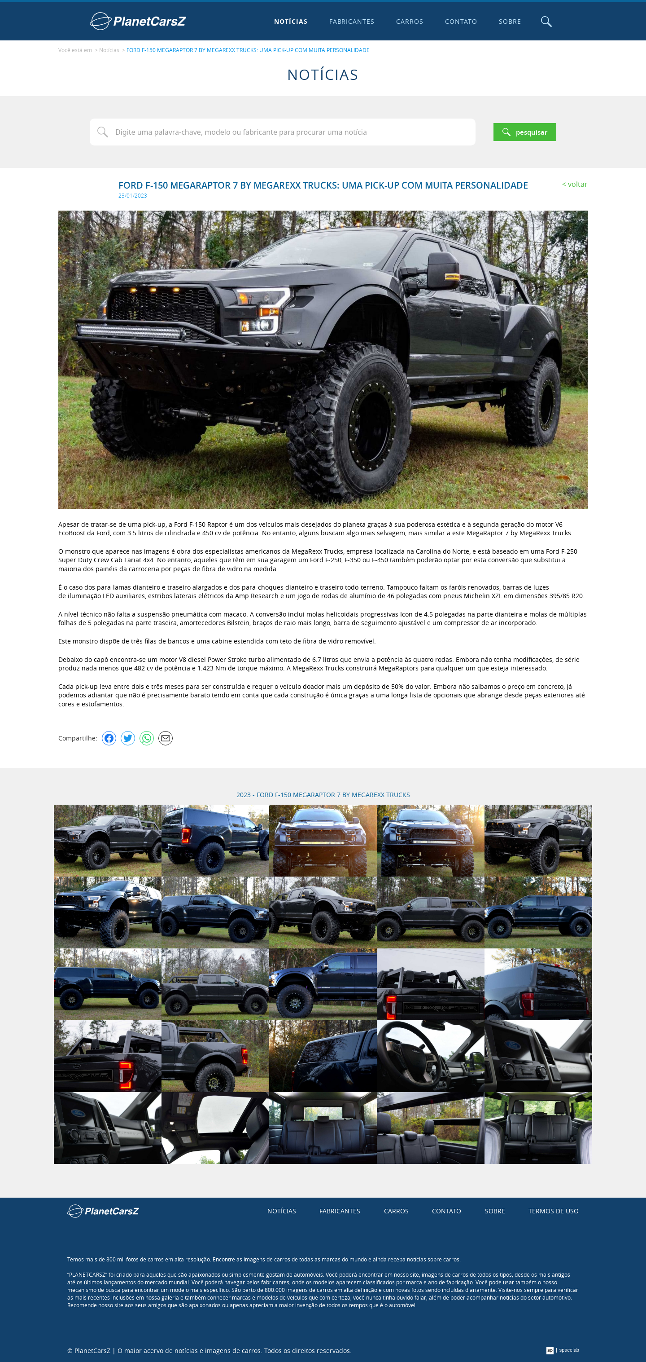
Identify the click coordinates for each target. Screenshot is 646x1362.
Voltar (578, 184)
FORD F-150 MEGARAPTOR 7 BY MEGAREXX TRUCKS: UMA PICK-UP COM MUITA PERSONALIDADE (248, 49)
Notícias (291, 21)
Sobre (510, 21)
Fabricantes (352, 21)
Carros (409, 21)
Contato (461, 21)
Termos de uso (553, 1211)
